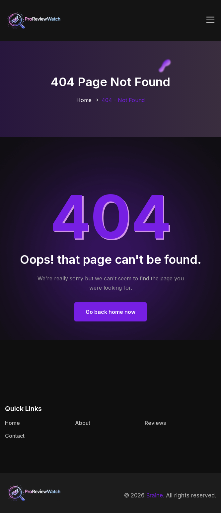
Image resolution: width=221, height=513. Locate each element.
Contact (15, 435)
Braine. (155, 495)
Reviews (155, 423)
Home (84, 100)
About (82, 423)
